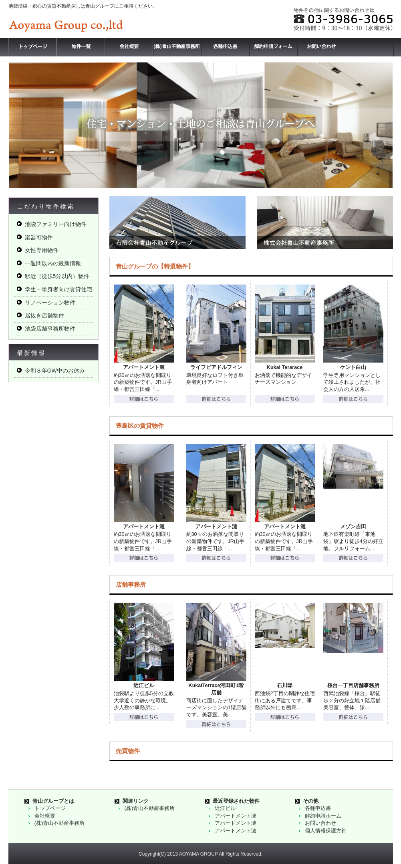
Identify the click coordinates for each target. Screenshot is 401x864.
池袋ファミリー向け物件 (56, 224)
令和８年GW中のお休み (55, 370)
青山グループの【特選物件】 (155, 266)
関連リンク (136, 801)
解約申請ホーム (323, 816)
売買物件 (128, 751)
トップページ (50, 808)
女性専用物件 (41, 250)
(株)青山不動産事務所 (59, 823)
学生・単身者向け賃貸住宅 (58, 289)
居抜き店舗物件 (44, 315)
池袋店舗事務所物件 (50, 328)
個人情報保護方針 (326, 831)
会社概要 (44, 816)
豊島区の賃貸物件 (140, 425)
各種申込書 (318, 808)
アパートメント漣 (235, 816)
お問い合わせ (320, 823)
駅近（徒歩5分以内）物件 (57, 276)
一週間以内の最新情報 (53, 263)
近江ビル (225, 808)
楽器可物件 (39, 237)
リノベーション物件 (50, 302)
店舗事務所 (131, 584)
